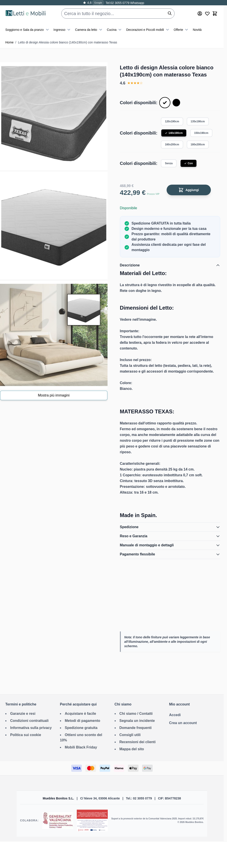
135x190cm (198, 121)
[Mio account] (199, 13)
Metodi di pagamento (82, 721)
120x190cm (172, 121)
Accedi (175, 715)
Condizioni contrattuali (29, 721)
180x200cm (198, 144)
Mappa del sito (131, 749)
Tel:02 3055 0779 (117, 3)
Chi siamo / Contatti (136, 713)
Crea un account (183, 723)
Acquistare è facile (80, 713)
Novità (197, 29)
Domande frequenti (135, 728)
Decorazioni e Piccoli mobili (148, 29)
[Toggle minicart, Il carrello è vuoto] (214, 13)
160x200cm (172, 144)
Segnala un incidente (137, 721)
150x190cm (201, 133)
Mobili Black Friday (81, 747)
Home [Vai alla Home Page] (9, 42)
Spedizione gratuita (81, 728)
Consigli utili (130, 735)
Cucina (115, 29)
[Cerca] (170, 13)
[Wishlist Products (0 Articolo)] (207, 13)
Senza (169, 163)
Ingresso (63, 29)
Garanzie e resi (22, 713)
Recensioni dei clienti (137, 742)
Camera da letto (89, 29)
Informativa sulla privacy (31, 728)
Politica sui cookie (25, 735)
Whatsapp (136, 3)
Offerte (181, 29)
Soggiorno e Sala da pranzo (27, 29)
